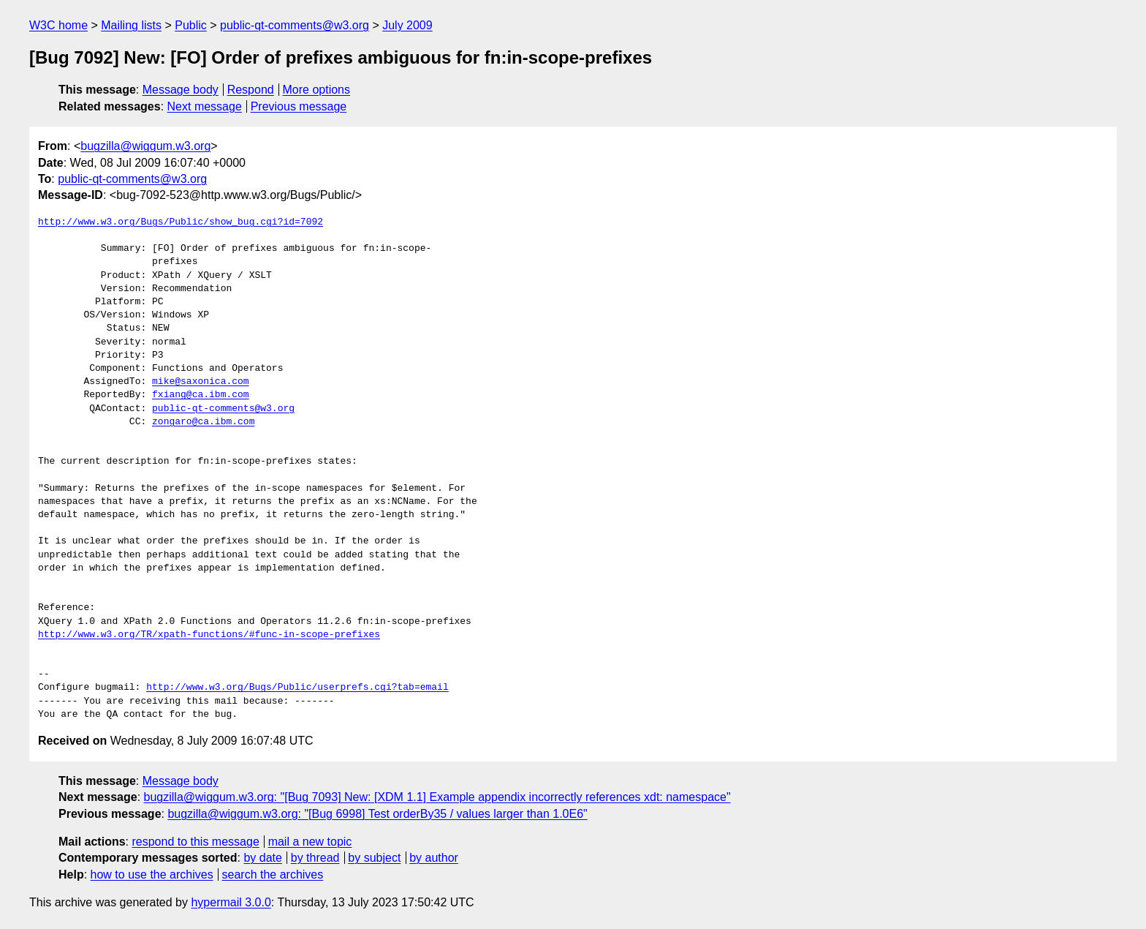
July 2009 (407, 25)
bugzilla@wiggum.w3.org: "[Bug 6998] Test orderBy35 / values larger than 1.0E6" (377, 814)
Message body (181, 89)
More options (317, 89)
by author (433, 857)
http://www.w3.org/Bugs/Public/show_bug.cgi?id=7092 (180, 222)
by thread (315, 857)
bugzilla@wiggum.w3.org (145, 146)
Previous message (299, 106)
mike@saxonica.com (200, 381)
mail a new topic (310, 841)
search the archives (273, 874)
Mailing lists (131, 25)
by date (262, 857)
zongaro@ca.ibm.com (203, 422)
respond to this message (195, 841)
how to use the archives (152, 874)
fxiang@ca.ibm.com (200, 395)
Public (191, 25)
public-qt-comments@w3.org (294, 25)
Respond (250, 89)
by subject (374, 857)
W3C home (58, 25)
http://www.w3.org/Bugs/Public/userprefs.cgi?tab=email (297, 687)
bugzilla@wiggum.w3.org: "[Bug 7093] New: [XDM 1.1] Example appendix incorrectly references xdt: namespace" (437, 797)
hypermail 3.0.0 (230, 902)
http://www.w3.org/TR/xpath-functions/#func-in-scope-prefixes (209, 635)
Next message (204, 106)
